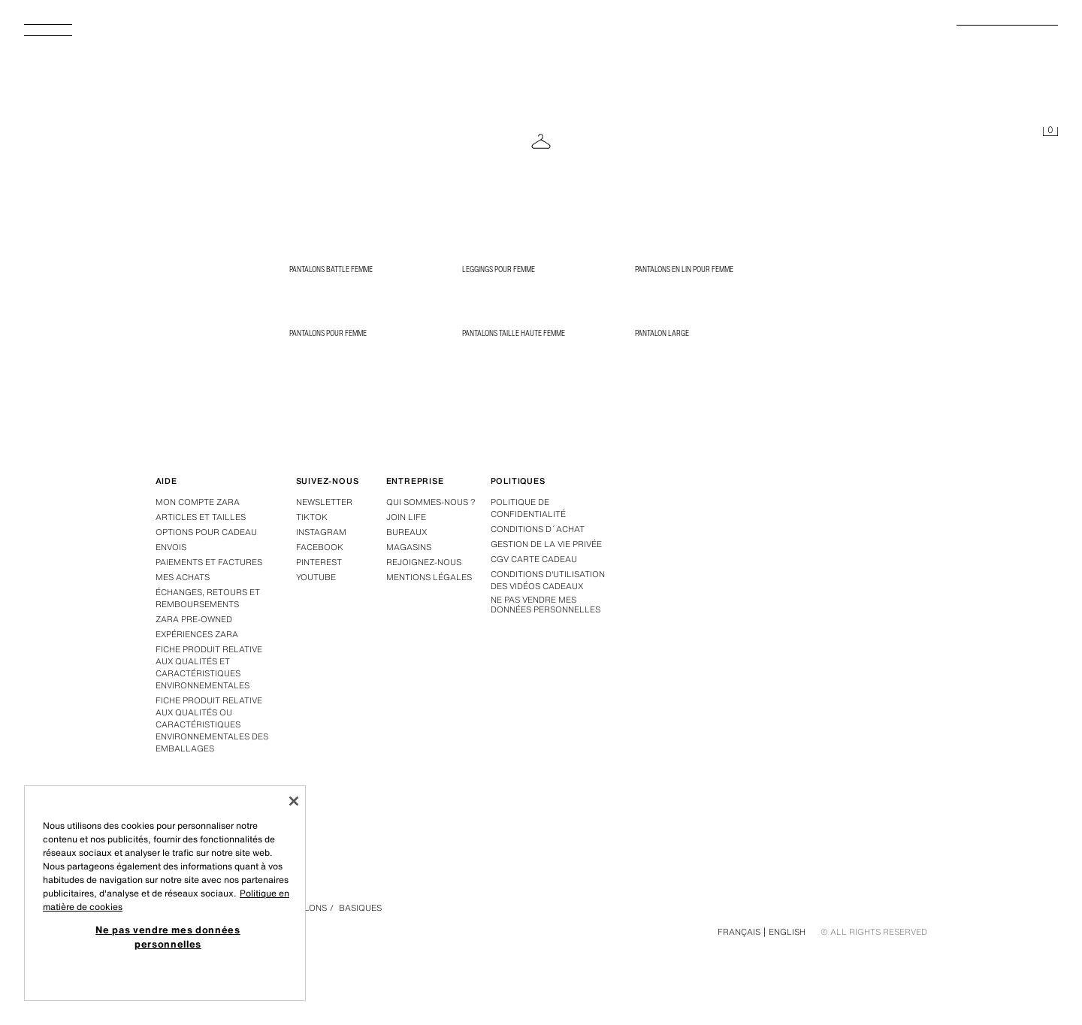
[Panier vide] (1050, 132)
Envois (171, 547)
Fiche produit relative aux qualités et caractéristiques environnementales (209, 667)
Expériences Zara (197, 634)
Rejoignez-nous (423, 562)
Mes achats (183, 577)
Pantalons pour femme (328, 333)
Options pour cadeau (206, 532)
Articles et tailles (201, 517)
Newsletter (324, 502)
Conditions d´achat (538, 529)
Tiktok (312, 517)
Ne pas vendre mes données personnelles (545, 605)
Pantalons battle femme (331, 269)
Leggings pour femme (498, 269)
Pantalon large (662, 333)
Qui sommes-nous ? (431, 502)
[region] (165, 893)
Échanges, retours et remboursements (208, 598)
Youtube (316, 577)
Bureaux (406, 532)
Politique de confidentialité (528, 508)
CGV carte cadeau (534, 559)
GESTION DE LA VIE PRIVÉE (546, 544)
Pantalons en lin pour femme (684, 269)
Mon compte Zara (198, 502)
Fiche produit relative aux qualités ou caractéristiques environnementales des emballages (212, 724)
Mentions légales (429, 577)
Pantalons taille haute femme (513, 333)
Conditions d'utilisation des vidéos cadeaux (548, 580)
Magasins (408, 547)
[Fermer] (294, 801)
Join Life (406, 517)
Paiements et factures (209, 562)
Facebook (319, 547)
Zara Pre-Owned (194, 619)
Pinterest (319, 562)
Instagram (321, 532)
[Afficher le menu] (54, 34)
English (787, 932)
